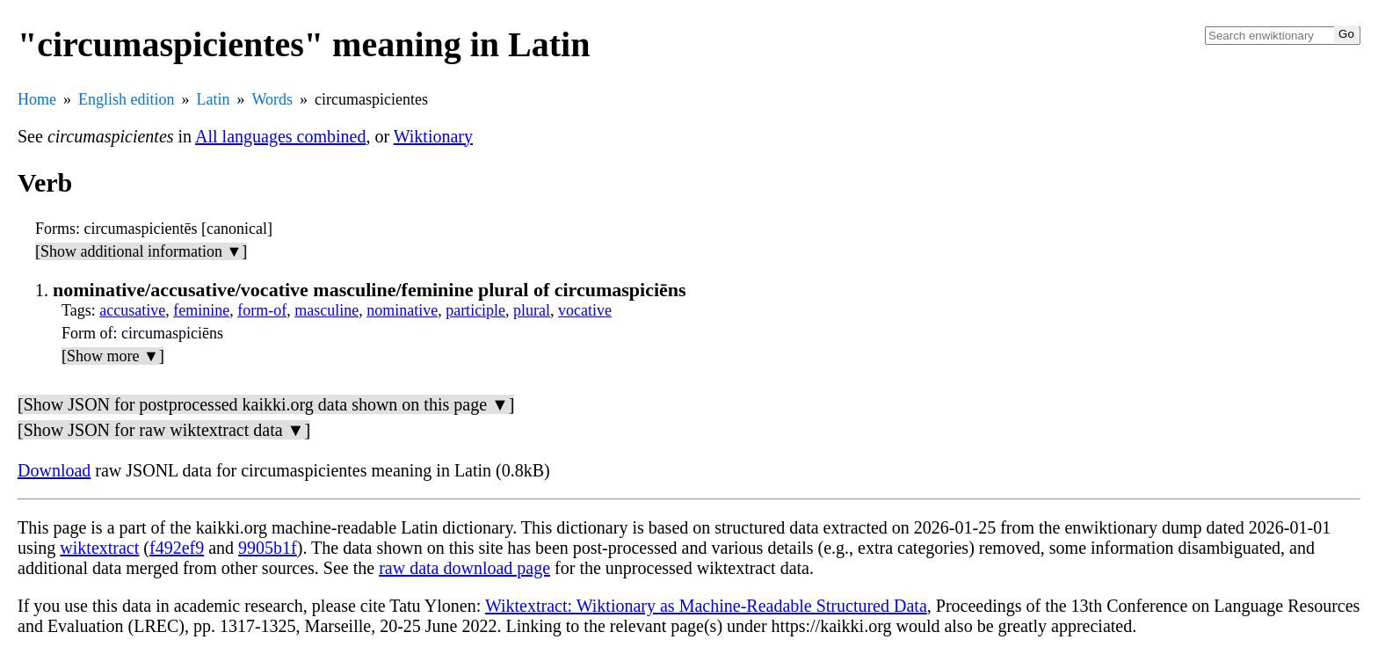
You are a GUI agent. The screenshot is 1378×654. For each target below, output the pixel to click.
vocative (585, 310)
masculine (326, 310)
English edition (126, 99)
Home (37, 99)
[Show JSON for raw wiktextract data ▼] (164, 430)
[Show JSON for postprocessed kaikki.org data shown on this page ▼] (266, 404)
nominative (402, 310)
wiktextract (99, 547)
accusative (132, 310)
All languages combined (280, 136)
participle (475, 310)
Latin (213, 99)
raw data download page (464, 568)
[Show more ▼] (113, 356)
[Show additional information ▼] (141, 251)
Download (54, 470)
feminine (201, 310)
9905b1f (267, 547)
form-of (261, 310)
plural (531, 310)
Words (273, 99)
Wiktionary (433, 136)
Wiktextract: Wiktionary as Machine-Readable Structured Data (706, 605)
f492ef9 (176, 547)
